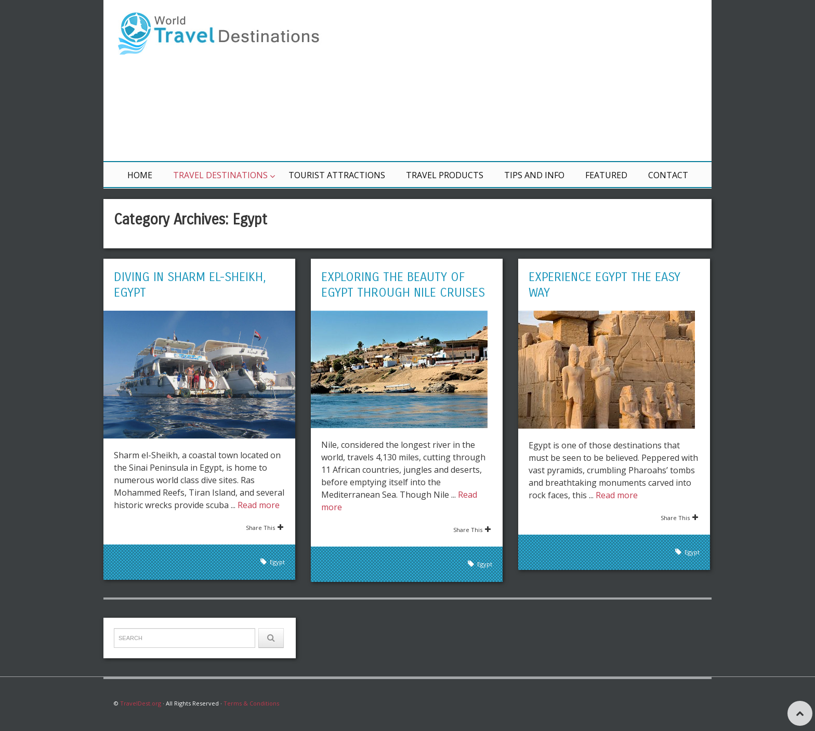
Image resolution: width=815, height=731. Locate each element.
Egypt (277, 562)
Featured (606, 175)
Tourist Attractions (336, 175)
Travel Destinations (220, 175)
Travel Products (444, 175)
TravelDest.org (140, 703)
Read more (259, 505)
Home (139, 175)
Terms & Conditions (251, 703)
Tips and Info (534, 175)
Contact (668, 175)
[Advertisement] (532, 80)
